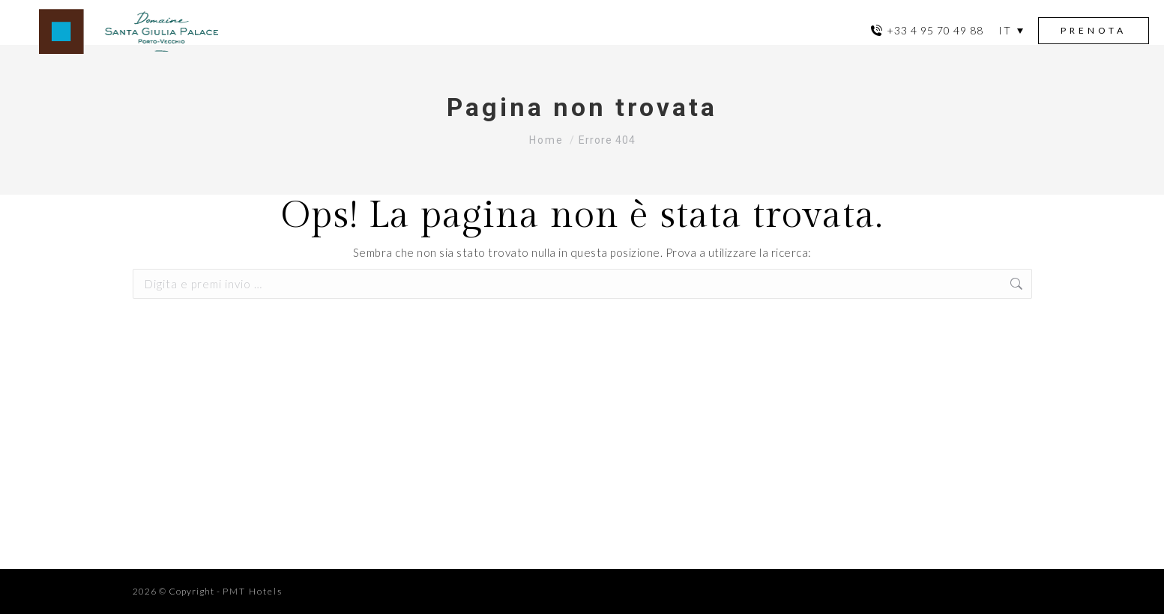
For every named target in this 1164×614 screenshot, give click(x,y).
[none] (1010, 30)
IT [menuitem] (1005, 30)
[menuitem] (1010, 30)
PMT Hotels (253, 591)
